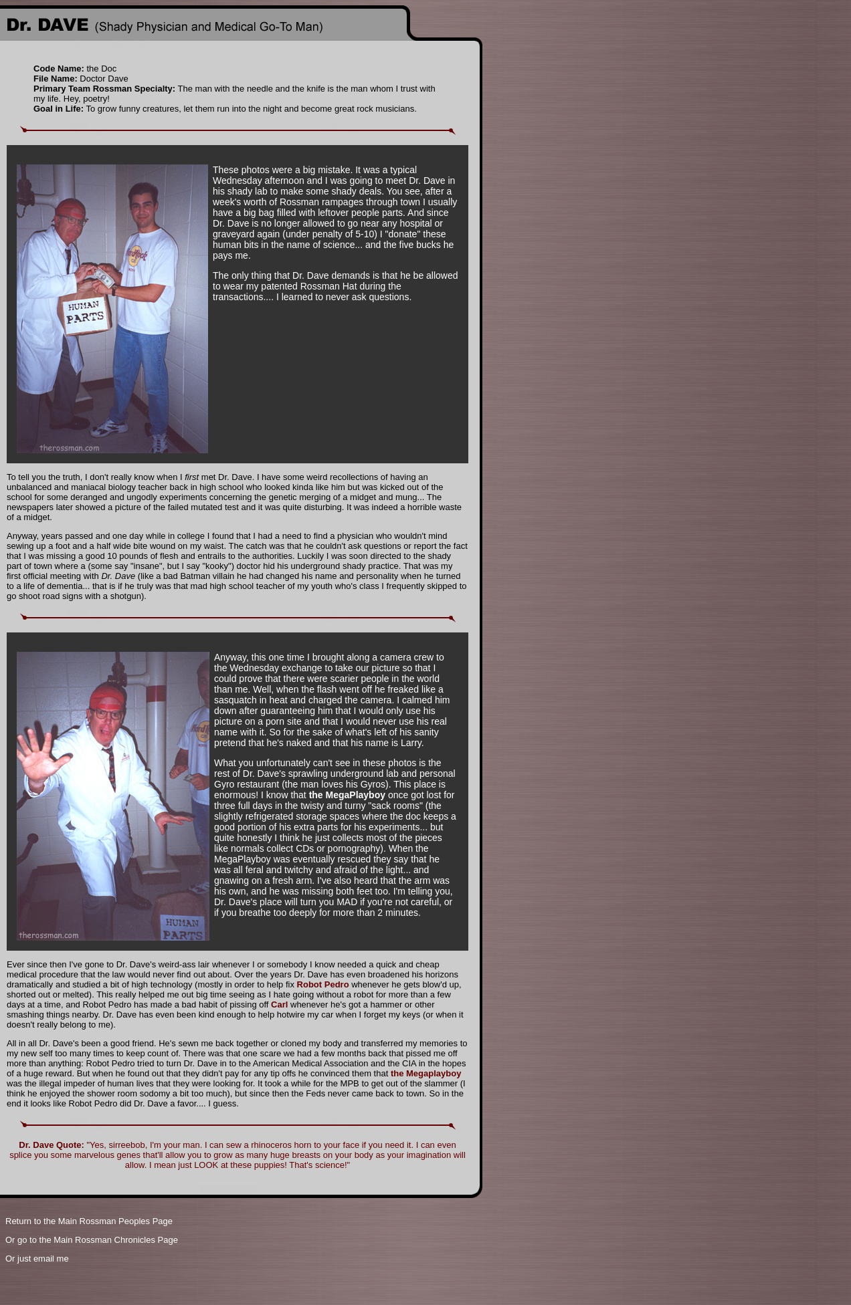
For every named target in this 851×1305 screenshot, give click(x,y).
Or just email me (37, 1259)
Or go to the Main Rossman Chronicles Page (91, 1240)
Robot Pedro (323, 984)
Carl (279, 1004)
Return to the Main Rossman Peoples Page (89, 1221)
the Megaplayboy (426, 1073)
